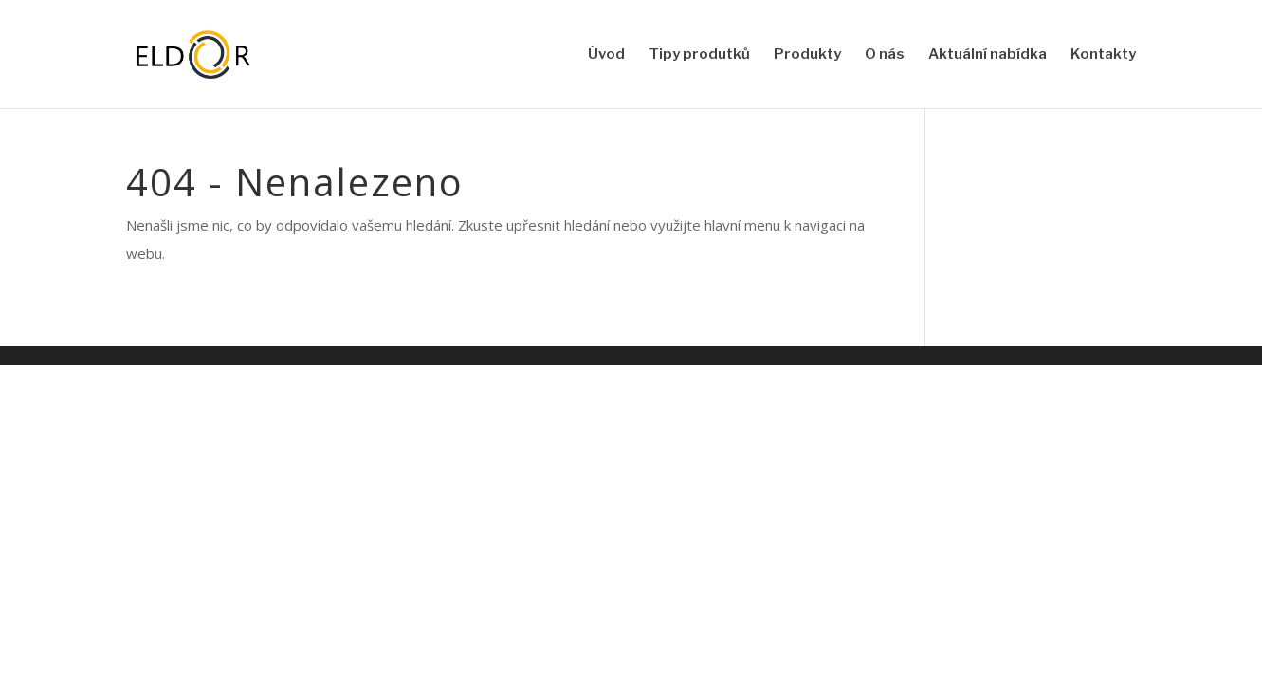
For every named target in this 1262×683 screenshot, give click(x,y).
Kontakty (1103, 55)
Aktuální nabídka (987, 55)
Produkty (807, 55)
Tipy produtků (699, 55)
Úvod (606, 55)
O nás (885, 55)
